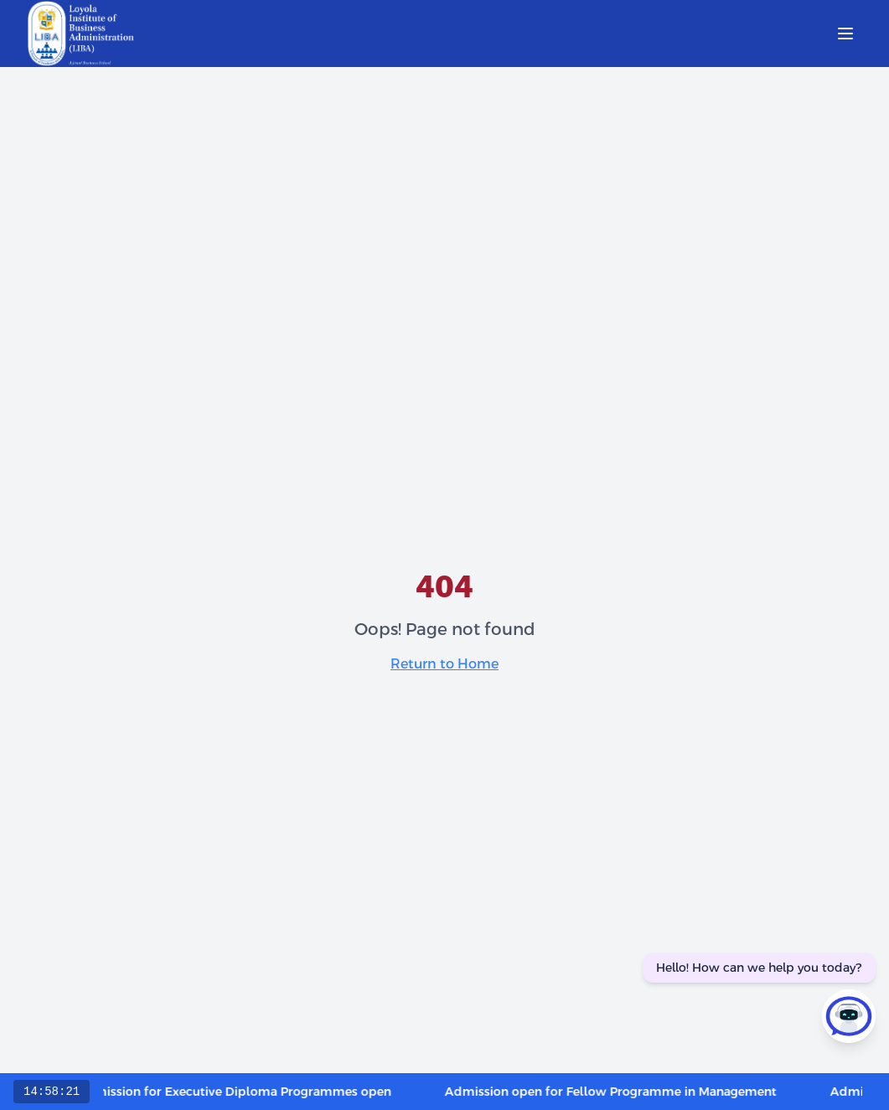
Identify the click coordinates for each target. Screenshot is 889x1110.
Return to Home (444, 664)
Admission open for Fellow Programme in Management (620, 1091)
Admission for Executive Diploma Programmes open (243, 1091)
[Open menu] (845, 33)
